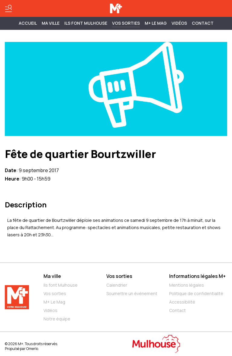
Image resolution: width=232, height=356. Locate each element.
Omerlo (32, 348)
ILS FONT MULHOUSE (85, 23)
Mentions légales (186, 285)
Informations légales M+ (197, 276)
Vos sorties (126, 23)
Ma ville (52, 276)
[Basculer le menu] (8, 8)
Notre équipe (57, 319)
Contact (203, 23)
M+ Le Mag (156, 23)
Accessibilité (182, 302)
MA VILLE (51, 23)
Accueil (28, 23)
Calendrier (116, 285)
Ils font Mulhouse (61, 285)
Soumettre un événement (131, 293)
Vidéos (179, 23)
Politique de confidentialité (196, 293)
